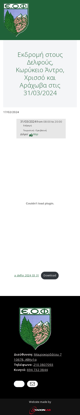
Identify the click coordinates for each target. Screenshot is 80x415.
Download (50, 275)
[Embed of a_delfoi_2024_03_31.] (40, 203)
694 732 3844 (37, 370)
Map (35, 134)
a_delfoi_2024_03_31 (26, 275)
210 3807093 (43, 364)
